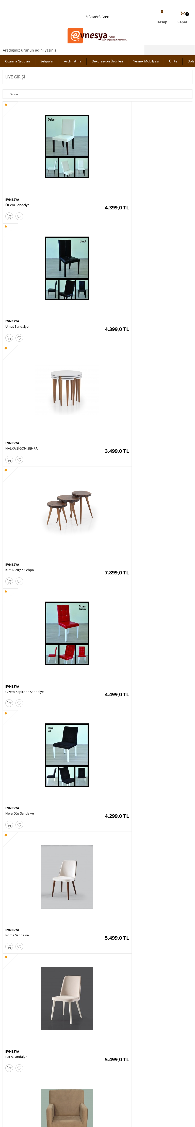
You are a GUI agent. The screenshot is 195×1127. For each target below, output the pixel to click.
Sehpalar (47, 61)
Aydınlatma (72, 61)
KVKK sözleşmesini (22, 968)
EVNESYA (12, 176)
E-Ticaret (82, 1120)
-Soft (71, 1120)
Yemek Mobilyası (146, 61)
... (102, 905)
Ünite (173, 61)
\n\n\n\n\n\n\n (97, 29)
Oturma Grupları (17, 61)
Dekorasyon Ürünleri (107, 61)
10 (133, 905)
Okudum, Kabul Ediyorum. (38, 967)
